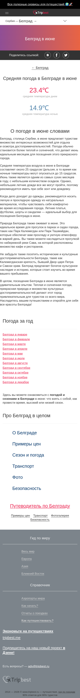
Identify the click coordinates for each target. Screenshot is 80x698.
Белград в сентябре (16, 368)
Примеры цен (26, 443)
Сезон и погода (28, 455)
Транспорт (23, 466)
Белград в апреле (15, 349)
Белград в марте (14, 344)
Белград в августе (15, 363)
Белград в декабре (16, 382)
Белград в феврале (16, 339)
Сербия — (12, 21)
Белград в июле (14, 358)
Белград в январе (15, 334)
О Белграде (24, 432)
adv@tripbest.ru (38, 666)
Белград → (28, 21)
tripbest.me (11, 638)
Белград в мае (13, 353)
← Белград (40, 68)
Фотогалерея (60, 515)
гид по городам (66, 692)
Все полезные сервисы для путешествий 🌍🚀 (40, 4)
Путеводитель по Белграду (40, 506)
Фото (17, 477)
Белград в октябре (15, 372)
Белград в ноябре (15, 377)
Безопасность (26, 488)
